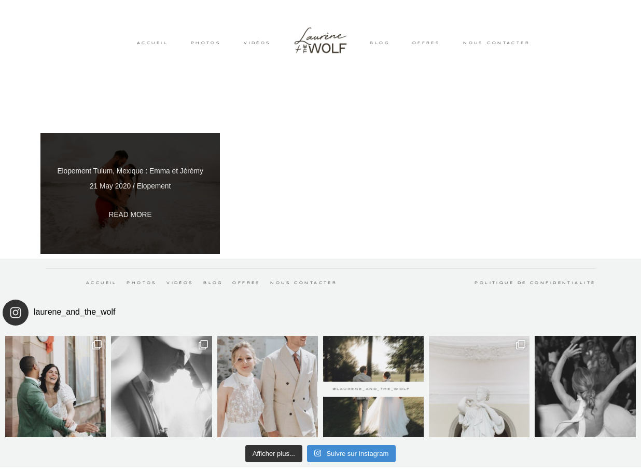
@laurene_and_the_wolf (320, 381)
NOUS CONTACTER (496, 43)
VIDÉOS (257, 43)
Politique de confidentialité (535, 283)
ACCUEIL (152, 43)
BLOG (379, 43)
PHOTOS (206, 43)
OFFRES (426, 43)
